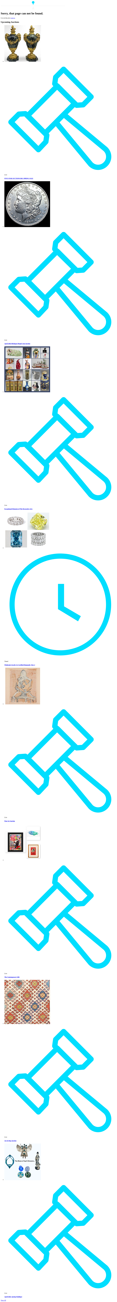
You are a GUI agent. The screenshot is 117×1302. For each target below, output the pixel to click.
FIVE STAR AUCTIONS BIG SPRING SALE (18, 178)
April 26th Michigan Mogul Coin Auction (17, 343)
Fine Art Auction (9, 821)
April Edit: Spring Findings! (13, 1297)
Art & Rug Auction (10, 1140)
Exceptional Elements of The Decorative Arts (18, 509)
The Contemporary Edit (11, 977)
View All (3, 1300)
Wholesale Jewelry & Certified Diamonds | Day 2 (19, 665)
